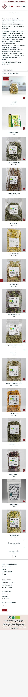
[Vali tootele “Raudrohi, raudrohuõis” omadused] (24, 379)
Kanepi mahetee (14, 132)
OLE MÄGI (14, 102)
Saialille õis (14, 413)
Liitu (5, 610)
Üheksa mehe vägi (14, 543)
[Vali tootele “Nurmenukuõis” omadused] (24, 250)
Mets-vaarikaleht (14, 162)
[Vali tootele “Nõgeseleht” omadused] (24, 219)
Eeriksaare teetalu (7, 567)
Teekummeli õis (14, 535)
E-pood (4, 569)
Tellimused (5, 596)
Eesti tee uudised (7, 571)
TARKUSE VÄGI (14, 504)
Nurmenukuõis (14, 254)
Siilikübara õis (14, 474)
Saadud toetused (7, 587)
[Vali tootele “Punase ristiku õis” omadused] (24, 311)
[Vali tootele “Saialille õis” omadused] (24, 410)
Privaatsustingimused (8, 582)
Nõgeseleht (14, 223)
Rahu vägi (14, 353)
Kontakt (4, 574)
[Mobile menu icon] (20, 6)
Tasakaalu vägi (14, 551)
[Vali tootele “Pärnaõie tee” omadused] (24, 280)
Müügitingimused (7, 585)
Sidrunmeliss (14, 444)
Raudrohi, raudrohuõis (14, 383)
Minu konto (5, 594)
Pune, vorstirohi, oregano (14, 345)
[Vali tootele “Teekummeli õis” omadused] (24, 531)
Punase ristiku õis (14, 314)
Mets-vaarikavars (14, 193)
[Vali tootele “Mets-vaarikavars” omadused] (24, 189)
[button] (24, 98)
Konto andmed (6, 598)
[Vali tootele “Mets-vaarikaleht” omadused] (24, 159)
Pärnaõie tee (14, 284)
